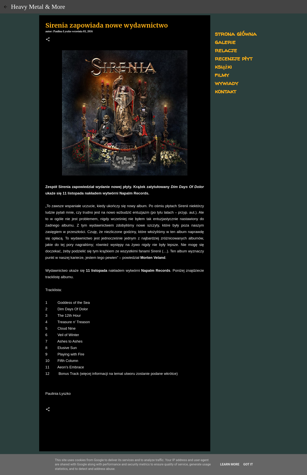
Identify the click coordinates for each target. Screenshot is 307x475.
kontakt (225, 91)
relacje (226, 50)
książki (223, 66)
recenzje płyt (233, 58)
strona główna (235, 34)
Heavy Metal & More (38, 6)
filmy (222, 75)
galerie (225, 42)
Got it (248, 464)
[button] (47, 39)
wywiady (226, 83)
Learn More (229, 464)
